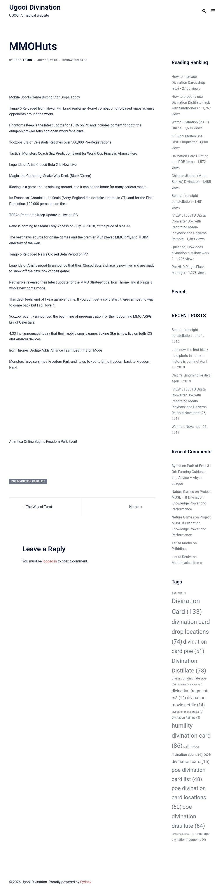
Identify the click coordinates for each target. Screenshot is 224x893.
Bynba (176, 466)
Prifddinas (180, 549)
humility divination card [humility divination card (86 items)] (191, 735)
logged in (50, 561)
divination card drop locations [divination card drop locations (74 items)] (191, 631)
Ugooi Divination (35, 7)
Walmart (178, 427)
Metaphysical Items (187, 563)
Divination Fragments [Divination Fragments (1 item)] (189, 684)
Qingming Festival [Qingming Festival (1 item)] (183, 834)
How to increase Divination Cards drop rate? (188, 83)
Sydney (85, 882)
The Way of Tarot (39, 507)
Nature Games (183, 492)
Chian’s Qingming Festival (192, 375)
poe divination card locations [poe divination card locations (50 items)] (189, 797)
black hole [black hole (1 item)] (179, 593)
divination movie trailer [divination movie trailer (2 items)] (187, 711)
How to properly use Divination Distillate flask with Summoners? (191, 102)
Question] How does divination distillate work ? (190, 253)
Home (133, 507)
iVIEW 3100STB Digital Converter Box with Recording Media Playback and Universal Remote (190, 227)
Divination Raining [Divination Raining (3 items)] (186, 717)
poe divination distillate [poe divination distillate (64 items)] (188, 816)
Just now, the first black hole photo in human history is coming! (190, 356)
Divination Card (75, 60)
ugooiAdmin (23, 60)
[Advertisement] (82, 406)
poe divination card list (28, 481)
